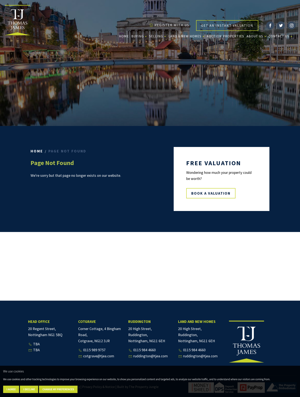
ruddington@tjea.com (148, 356)
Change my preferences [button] (58, 389)
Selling (157, 36)
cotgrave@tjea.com (96, 356)
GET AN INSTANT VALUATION (227, 25)
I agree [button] (11, 389)
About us (256, 36)
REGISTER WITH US (169, 25)
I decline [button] (29, 389)
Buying (139, 36)
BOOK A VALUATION (210, 193)
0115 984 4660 (142, 349)
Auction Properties (225, 36)
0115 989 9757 (92, 349)
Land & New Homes (186, 36)
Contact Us (280, 36)
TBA (34, 344)
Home (124, 36)
